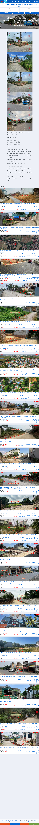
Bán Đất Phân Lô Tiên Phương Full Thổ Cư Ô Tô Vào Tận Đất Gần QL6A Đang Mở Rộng (18, 345)
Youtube (24, 824)
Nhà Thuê (31, 4)
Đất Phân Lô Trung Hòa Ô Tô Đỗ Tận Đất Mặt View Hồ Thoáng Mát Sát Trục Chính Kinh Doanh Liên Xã (18, 417)
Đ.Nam (34, 283)
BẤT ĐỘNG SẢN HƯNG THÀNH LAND (9, 820)
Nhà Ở (3, 4)
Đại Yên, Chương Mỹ (20, 25)
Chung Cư (26, 4)
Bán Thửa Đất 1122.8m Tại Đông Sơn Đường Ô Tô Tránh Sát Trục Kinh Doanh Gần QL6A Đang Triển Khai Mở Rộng (18, 440)
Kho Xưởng (20, 4)
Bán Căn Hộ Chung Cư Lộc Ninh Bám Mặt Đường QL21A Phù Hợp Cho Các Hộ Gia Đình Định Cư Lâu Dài (19, 629)
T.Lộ (32, 661)
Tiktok (14, 824)
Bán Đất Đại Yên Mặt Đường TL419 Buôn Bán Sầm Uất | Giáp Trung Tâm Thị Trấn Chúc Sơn (19, 676)
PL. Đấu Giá (7, 4)
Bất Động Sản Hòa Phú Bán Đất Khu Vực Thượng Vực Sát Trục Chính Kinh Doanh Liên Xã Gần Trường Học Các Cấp (18, 700)
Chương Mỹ (2, 212)
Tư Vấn (20, 206)
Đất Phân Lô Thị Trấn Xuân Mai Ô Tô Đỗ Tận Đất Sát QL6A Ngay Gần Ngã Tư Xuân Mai (18, 652)
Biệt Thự (35, 4)
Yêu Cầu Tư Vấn (32, 12)
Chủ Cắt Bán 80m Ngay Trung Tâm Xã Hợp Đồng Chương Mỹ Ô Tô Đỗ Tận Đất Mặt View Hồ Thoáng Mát (19, 299)
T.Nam (34, 330)
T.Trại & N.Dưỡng (14, 4)
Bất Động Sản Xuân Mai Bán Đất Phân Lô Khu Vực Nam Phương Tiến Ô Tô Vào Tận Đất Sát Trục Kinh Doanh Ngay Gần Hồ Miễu (19, 275)
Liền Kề (19, 6)
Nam (35, 236)
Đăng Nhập (36, 1)
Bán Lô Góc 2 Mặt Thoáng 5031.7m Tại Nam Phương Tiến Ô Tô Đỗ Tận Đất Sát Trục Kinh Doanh (18, 724)
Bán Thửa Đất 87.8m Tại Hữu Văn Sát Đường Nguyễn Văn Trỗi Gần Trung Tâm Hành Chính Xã (18, 204)
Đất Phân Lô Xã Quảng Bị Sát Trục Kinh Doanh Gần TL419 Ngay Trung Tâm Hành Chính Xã (19, 747)
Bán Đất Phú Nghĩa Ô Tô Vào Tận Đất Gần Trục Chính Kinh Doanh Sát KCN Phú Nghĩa (17, 463)
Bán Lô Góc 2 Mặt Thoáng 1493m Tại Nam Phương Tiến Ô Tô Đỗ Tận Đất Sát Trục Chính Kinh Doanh (18, 322)
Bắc (35, 212)
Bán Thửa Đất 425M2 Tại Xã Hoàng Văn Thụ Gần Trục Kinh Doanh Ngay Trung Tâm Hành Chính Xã (18, 251)
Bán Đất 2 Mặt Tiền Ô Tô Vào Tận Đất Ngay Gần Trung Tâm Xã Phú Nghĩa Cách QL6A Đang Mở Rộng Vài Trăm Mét (19, 559)
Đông (35, 614)
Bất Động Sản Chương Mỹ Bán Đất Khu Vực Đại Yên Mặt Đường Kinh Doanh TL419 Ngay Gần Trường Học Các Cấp (18, 582)
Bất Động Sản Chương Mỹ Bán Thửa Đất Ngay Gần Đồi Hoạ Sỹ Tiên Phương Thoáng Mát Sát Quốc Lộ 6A (19, 393)
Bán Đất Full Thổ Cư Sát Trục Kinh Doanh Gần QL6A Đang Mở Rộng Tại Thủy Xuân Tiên (18, 534)
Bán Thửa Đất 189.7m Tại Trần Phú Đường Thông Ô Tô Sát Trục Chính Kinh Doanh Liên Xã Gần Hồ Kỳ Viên (18, 606)
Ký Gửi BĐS (6, 12)
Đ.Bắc (35, 685)
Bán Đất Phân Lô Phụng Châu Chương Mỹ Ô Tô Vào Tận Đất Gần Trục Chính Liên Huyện (18, 510)
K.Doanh (31, 330)
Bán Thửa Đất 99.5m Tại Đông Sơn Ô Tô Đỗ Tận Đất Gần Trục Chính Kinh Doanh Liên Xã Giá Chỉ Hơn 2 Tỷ (19, 228)
